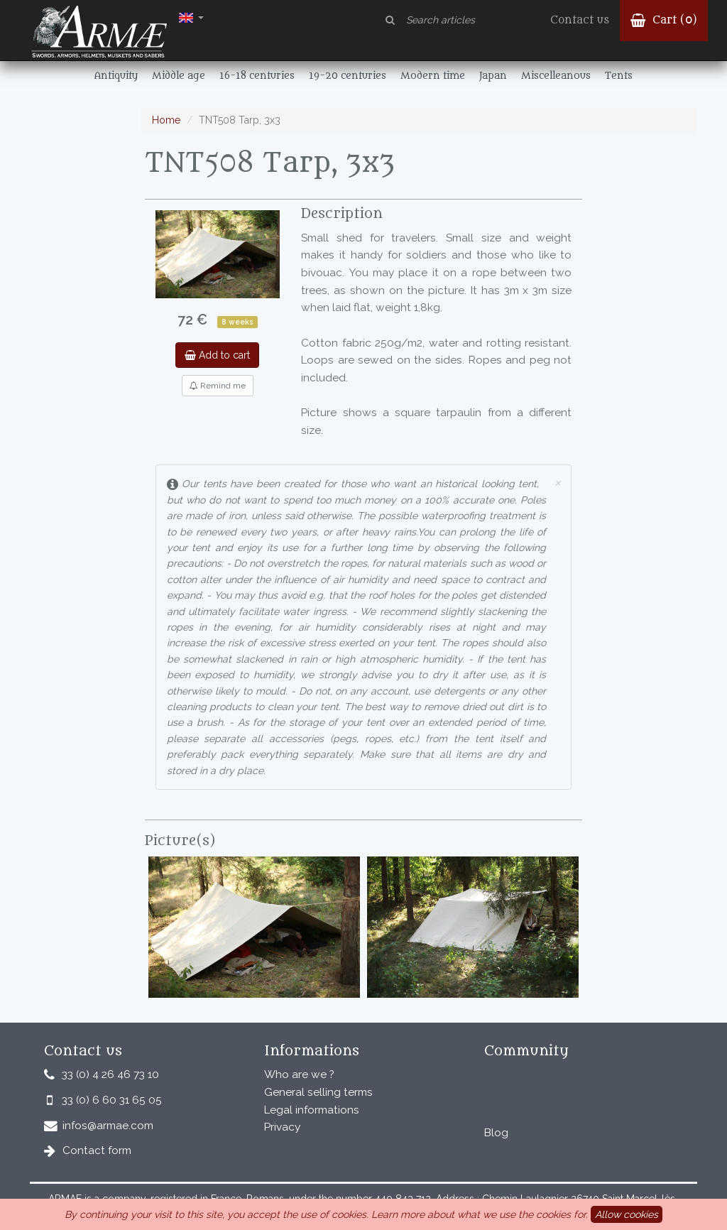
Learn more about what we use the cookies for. (479, 1214)
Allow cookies (626, 1214)
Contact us (579, 20)
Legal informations (311, 1110)
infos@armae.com (107, 1125)
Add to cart (217, 355)
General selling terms (318, 1092)
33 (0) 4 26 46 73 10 (110, 1074)
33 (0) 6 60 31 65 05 (112, 1100)
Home (166, 120)
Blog (496, 1132)
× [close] (557, 481)
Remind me (218, 386)
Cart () (663, 20)
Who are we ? (299, 1074)
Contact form (96, 1150)
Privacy (282, 1127)
